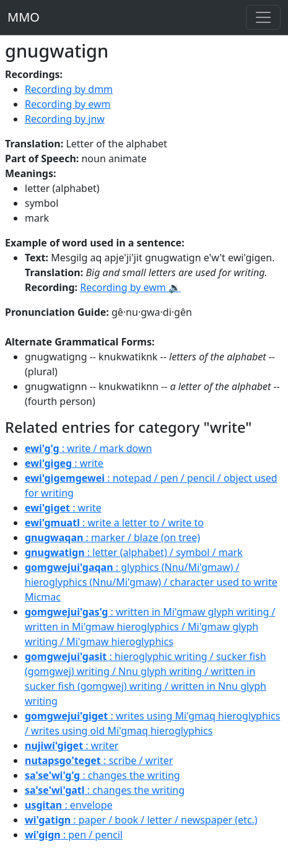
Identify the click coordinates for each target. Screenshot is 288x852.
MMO (23, 17)
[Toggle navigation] (263, 17)
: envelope (69, 805)
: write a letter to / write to (114, 522)
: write (64, 463)
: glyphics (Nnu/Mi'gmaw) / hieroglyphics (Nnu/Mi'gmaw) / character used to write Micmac (151, 582)
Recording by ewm (68, 104)
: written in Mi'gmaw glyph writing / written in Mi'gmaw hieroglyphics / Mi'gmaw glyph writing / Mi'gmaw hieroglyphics (150, 626)
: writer (71, 745)
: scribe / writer (99, 760)
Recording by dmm (69, 89)
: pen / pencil (74, 834)
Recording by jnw (65, 119)
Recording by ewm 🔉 (130, 287)
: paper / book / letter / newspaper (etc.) (141, 820)
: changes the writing (102, 775)
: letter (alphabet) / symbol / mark (134, 552)
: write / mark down (88, 448)
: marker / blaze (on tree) (112, 537)
